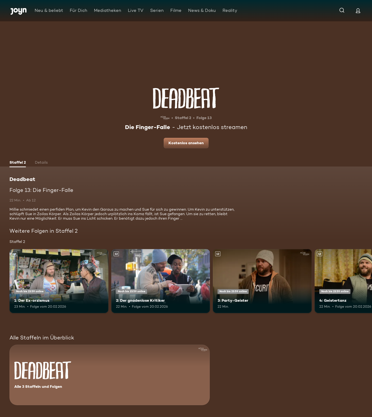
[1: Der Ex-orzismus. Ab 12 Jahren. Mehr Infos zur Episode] (58, 281)
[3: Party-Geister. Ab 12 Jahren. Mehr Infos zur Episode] (262, 281)
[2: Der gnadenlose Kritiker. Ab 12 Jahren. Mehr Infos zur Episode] (160, 281)
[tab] (18, 163)
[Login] (358, 10)
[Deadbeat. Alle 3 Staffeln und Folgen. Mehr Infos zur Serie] (109, 375)
